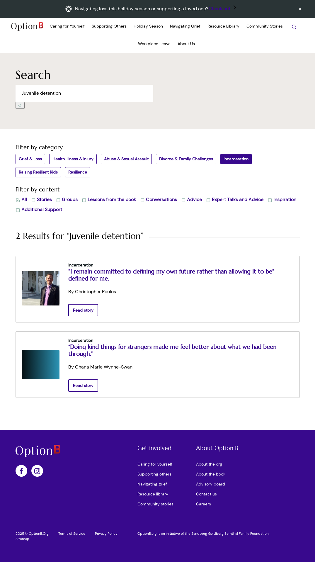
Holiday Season (148, 26)
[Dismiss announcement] (300, 9)
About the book (210, 474)
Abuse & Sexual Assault (126, 159)
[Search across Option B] (84, 93)
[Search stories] (294, 27)
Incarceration (236, 159)
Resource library (152, 494)
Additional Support (39, 209)
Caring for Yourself (67, 26)
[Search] (20, 105)
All (21, 199)
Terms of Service (71, 533)
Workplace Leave (154, 43)
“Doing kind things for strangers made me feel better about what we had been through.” (172, 350)
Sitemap (22, 538)
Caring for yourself (154, 464)
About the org (209, 464)
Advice (191, 199)
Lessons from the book (109, 199)
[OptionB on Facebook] (21, 471)
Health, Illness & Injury (72, 159)
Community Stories (264, 26)
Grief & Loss (30, 159)
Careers (203, 504)
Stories (41, 199)
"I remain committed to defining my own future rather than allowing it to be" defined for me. (171, 275)
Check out (219, 9)
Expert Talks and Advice (234, 199)
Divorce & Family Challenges (186, 159)
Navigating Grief (185, 26)
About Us (186, 43)
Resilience (77, 172)
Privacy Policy (106, 533)
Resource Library (223, 26)
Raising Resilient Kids (38, 172)
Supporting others (154, 474)
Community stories (155, 504)
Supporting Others (109, 26)
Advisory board (210, 484)
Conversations (158, 199)
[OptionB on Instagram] (37, 471)
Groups (67, 199)
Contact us (206, 494)
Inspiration (282, 199)
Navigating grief (152, 484)
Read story (83, 310)
